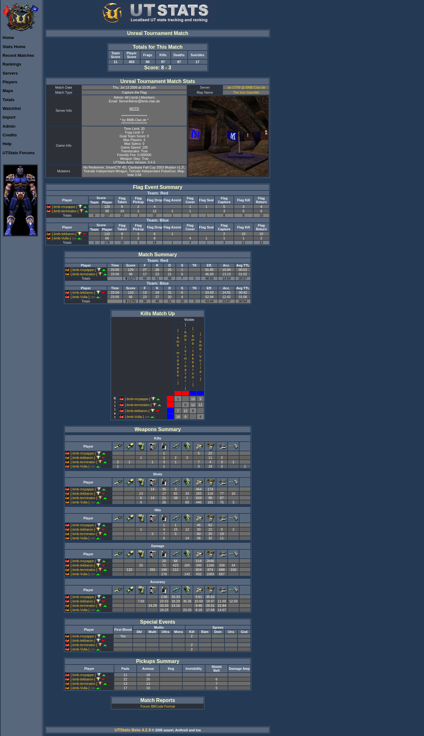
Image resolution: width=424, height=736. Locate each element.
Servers (10, 73)
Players (9, 82)
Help (7, 143)
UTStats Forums (18, 152)
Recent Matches (18, 55)
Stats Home (13, 46)
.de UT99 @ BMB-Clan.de (246, 87)
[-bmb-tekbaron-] (66, 234)
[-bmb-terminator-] (67, 211)
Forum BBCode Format (158, 706)
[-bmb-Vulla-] (64, 238)
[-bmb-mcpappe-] (66, 207)
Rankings (11, 64)
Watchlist (11, 108)
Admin (8, 126)
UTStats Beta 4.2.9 (133, 730)
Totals (8, 99)
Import (8, 117)
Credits (9, 135)
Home (8, 37)
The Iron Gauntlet (246, 92)
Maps (7, 90)
